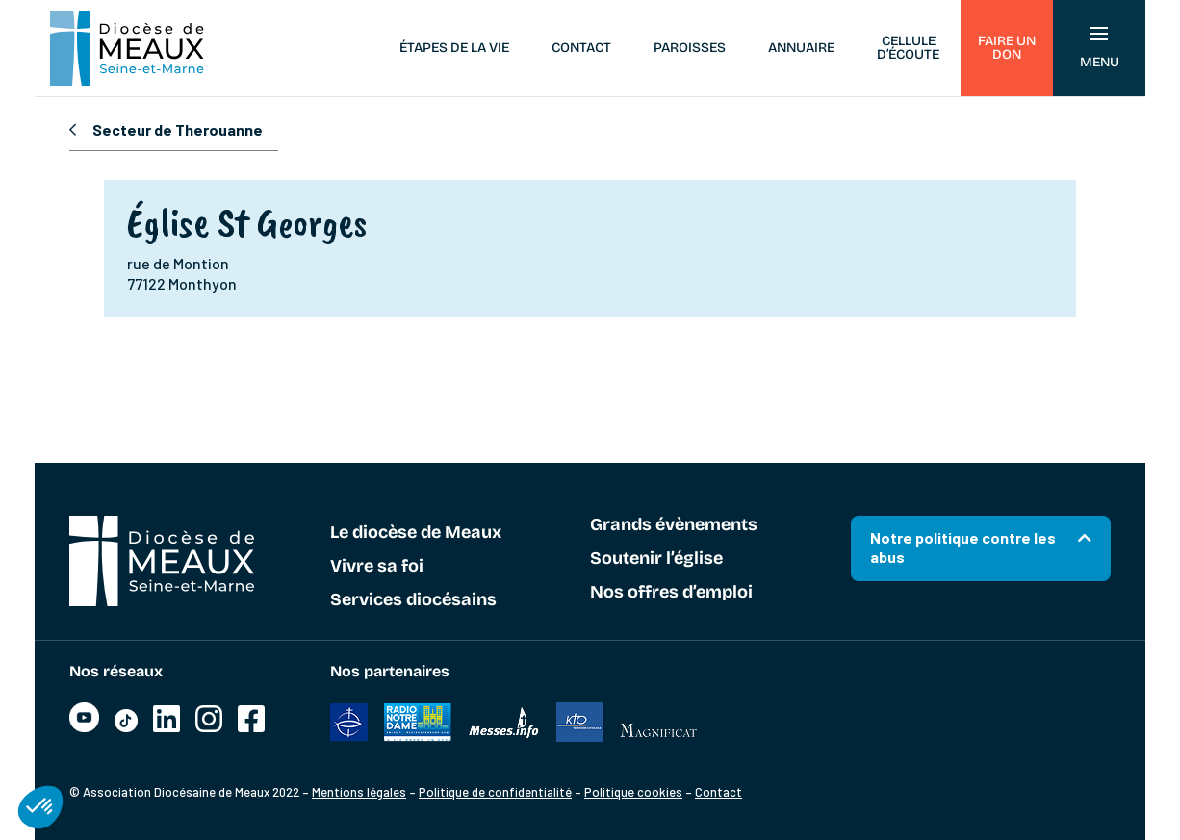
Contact (581, 47)
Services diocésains (413, 600)
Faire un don (1007, 48)
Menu (1099, 48)
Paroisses (690, 47)
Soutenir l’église (656, 559)
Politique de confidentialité (495, 792)
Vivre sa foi (376, 566)
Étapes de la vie (454, 47)
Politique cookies (633, 792)
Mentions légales (359, 792)
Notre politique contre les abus (963, 547)
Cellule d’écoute (908, 48)
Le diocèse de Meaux (415, 533)
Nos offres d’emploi (671, 592)
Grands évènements (673, 525)
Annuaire (801, 47)
